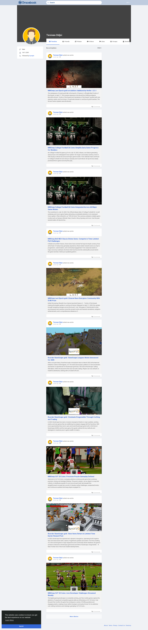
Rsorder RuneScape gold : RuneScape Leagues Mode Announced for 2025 (73, 359)
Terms (111, 625)
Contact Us (121, 625)
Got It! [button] (21, 626)
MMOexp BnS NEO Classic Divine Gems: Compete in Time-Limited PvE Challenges (73, 240)
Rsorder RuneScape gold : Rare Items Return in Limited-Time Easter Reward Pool (71, 535)
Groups (113, 41)
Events (126, 41)
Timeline (53, 41)
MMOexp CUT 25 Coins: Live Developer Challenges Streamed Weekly (72, 594)
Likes (102, 41)
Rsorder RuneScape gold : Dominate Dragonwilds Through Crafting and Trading (74, 418)
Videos (90, 41)
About (106, 625)
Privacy (115, 625)
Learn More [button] (9, 620)
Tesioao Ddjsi (54, 35)
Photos (78, 41)
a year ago (56, 57)
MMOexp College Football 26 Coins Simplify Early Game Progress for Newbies (73, 149)
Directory (128, 625)
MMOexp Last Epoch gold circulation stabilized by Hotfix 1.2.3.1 (72, 91)
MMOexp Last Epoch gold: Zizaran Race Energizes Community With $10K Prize (74, 299)
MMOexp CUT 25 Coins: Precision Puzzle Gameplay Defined (71, 477)
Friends (65, 41)
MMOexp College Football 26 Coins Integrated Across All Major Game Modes (72, 208)
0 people (31, 55)
